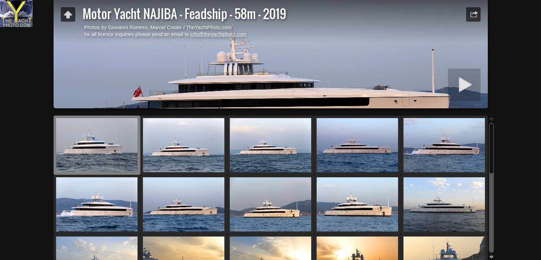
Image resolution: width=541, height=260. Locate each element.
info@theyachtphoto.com (218, 34)
